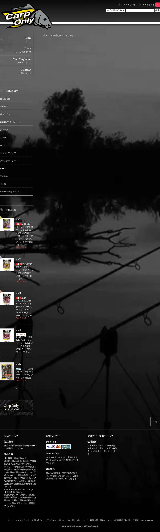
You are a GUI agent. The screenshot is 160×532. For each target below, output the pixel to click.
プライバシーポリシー (56, 520)
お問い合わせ (38, 520)
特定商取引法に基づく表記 (126, 520)
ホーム (10, 520)
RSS (142, 520)
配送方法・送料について (101, 520)
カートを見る (151, 4)
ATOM (149, 520)
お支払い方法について (78, 520)
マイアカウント (129, 4)
